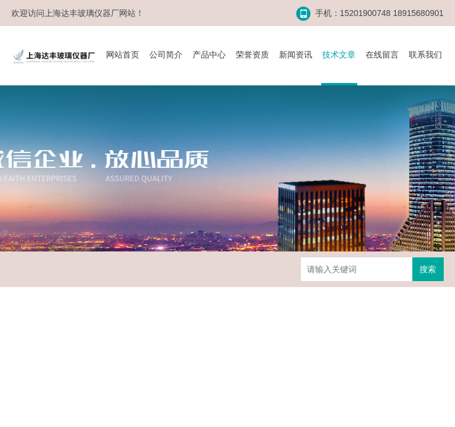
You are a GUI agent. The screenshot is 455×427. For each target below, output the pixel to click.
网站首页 (122, 54)
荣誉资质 (252, 54)
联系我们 (425, 54)
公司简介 (165, 54)
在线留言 (382, 54)
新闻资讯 (295, 54)
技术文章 (338, 54)
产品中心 (209, 54)
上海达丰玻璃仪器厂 (81, 13)
